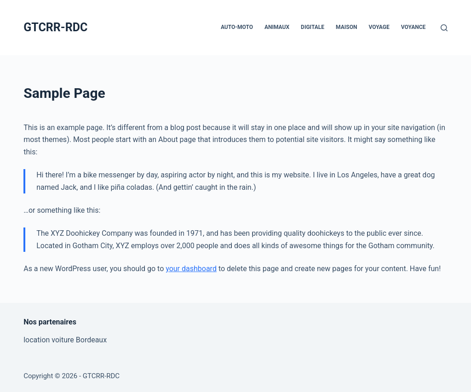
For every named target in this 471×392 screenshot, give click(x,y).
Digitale (312, 27)
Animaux (276, 27)
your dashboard (191, 268)
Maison (346, 27)
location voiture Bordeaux (65, 339)
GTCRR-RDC (55, 27)
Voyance (413, 27)
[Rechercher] (444, 27)
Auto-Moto (237, 27)
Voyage (378, 27)
